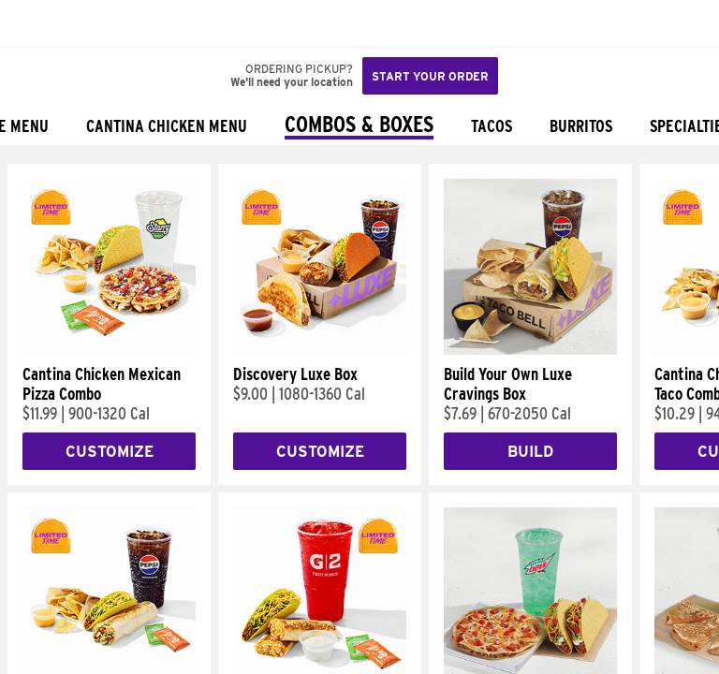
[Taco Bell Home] (33, 23)
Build (530, 452)
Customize (110, 452)
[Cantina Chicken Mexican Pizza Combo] (109, 350)
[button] (77, 23)
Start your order (430, 76)
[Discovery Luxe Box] (319, 350)
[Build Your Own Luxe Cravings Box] (530, 350)
